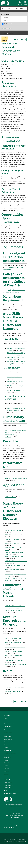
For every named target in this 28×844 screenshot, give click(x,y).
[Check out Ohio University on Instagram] (7, 828)
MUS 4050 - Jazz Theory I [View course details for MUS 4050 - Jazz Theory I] (13, 530)
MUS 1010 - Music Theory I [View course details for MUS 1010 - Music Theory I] (14, 377)
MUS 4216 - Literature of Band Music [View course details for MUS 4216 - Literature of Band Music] (16, 561)
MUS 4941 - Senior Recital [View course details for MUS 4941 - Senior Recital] (12, 691)
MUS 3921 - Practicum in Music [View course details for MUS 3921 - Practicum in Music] (14, 638)
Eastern (6, 765)
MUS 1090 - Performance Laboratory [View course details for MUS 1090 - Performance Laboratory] (16, 478)
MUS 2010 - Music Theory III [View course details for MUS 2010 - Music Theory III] (15, 386)
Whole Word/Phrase (9, 24)
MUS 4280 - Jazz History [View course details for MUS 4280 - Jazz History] (12, 570)
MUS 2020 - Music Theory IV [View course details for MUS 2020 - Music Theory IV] (15, 390)
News (5, 744)
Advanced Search (6, 28)
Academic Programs (9, 724)
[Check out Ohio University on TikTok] (16, 828)
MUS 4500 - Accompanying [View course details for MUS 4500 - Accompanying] (13, 643)
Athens (6, 760)
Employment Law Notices (14, 806)
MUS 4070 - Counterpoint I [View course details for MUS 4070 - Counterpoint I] (13, 539)
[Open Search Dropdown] (20, 3)
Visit (5, 729)
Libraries (6, 747)
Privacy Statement (10, 815)
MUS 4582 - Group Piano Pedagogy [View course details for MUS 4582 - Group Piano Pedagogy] (15, 664)
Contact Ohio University (10, 793)
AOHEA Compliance (18, 804)
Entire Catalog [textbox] (5, 17)
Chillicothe (7, 763)
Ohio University (11, 825)
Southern (6, 771)
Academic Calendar (9, 742)
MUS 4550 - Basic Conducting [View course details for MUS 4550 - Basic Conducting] (14, 610)
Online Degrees (8, 726)
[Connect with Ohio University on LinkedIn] (9, 828)
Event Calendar (8, 739)
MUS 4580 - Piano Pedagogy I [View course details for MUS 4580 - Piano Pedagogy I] (14, 656)
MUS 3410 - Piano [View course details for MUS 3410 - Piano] (10, 497)
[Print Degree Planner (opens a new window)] (11, 39)
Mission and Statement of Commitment (14, 811)
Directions (9, 791)
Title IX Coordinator (15, 817)
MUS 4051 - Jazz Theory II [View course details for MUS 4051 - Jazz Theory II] (13, 535)
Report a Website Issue (10, 753)
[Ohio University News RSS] (18, 828)
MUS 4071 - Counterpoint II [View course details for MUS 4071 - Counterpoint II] (13, 543)
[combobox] (14, 8)
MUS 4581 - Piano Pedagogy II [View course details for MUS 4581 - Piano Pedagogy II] (14, 660)
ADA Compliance (9, 804)
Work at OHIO (7, 750)
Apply (5, 718)
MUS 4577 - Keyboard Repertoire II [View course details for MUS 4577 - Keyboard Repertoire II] (15, 651)
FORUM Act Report (14, 809)
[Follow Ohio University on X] (14, 828)
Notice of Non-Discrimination (14, 813)
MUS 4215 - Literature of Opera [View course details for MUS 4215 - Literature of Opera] (14, 556)
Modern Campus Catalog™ (16, 842)
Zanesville (6, 774)
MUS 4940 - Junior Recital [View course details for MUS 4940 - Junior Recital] (13, 687)
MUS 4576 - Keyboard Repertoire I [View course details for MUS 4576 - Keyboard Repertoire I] (15, 647)
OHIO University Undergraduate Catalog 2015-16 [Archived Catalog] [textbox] (13, 8)
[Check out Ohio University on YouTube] (11, 828)
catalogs (7, 840)
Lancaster (6, 768)
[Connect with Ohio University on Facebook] (5, 828)
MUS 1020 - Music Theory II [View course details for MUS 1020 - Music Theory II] (15, 381)
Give (5, 721)
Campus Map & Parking (10, 732)
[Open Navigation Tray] (25, 3)
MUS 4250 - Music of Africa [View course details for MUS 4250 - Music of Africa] (13, 565)
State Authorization (19, 815)
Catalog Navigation (8, 33)
